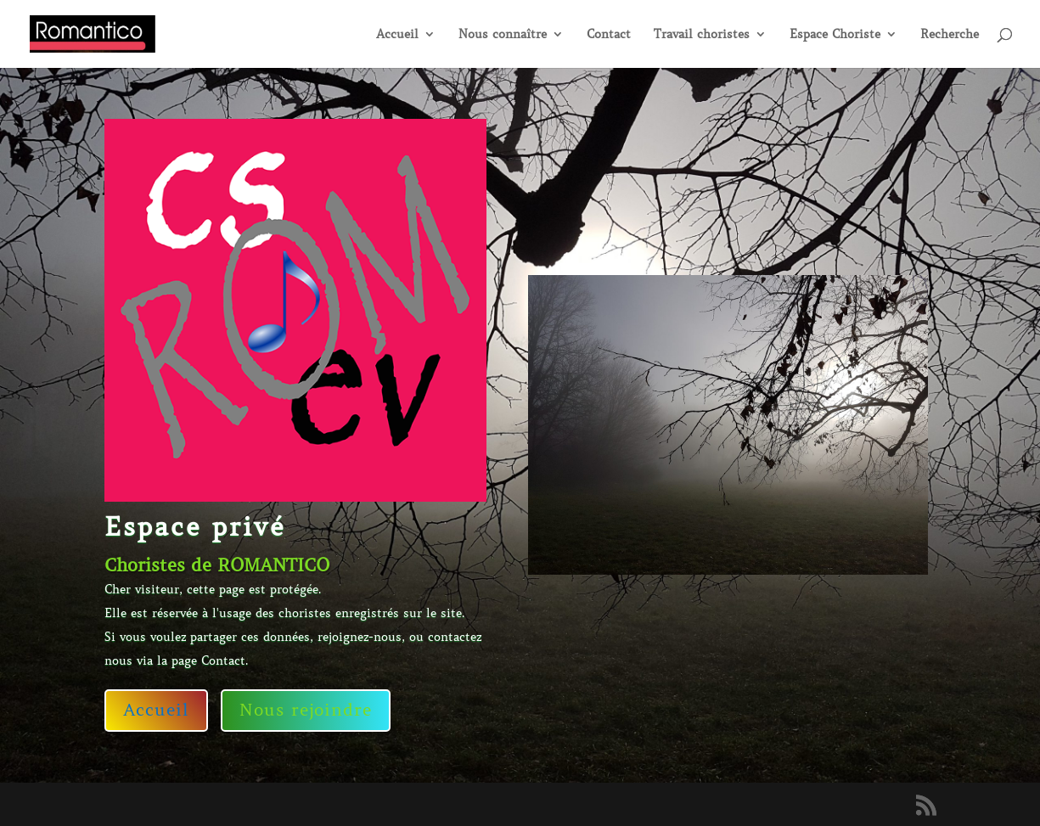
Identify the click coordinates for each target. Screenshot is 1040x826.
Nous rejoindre (305, 710)
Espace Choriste (835, 35)
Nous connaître (502, 35)
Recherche (949, 35)
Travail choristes (702, 35)
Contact (609, 35)
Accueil (397, 35)
